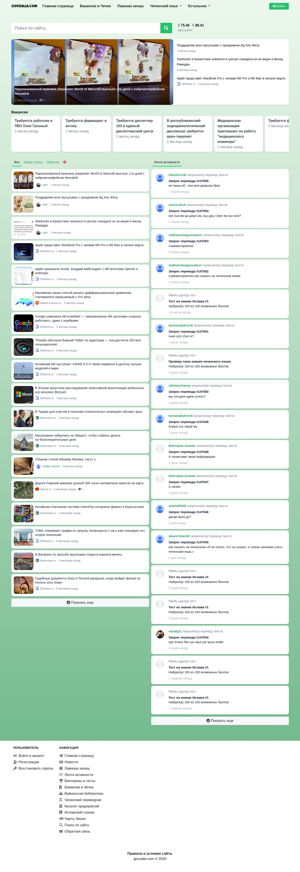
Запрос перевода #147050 (189, 391)
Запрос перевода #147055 (189, 181)
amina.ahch (178, 205)
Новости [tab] (53, 162)
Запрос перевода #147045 (189, 542)
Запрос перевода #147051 (189, 331)
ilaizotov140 (178, 175)
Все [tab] (17, 162)
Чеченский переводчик (80, 800)
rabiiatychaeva (180, 385)
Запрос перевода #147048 (189, 452)
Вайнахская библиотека (81, 793)
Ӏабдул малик (51, 466)
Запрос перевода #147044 (189, 637)
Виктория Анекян (183, 445)
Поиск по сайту (74, 825)
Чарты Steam (72, 819)
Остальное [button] (198, 6)
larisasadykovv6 (181, 325)
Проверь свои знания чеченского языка (200, 361)
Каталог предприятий (79, 806)
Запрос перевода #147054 (189, 211)
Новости (68, 762)
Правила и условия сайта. (150, 853)
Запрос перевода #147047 (189, 482)
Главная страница (58, 6)
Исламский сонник (76, 812)
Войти (279, 6)
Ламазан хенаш (130, 6)
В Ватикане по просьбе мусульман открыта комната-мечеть (78, 554)
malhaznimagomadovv (186, 235)
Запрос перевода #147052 (189, 271)
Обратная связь (74, 831)
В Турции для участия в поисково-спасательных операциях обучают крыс (88, 411)
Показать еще (80, 602)
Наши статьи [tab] (33, 162)
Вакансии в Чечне (95, 6)
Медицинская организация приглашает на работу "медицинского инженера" (237, 131)
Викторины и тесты (77, 781)
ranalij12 (175, 631)
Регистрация (26, 762)
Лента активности (76, 775)
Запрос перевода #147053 (189, 241)
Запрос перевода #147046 (189, 512)
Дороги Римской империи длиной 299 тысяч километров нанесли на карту (89, 483)
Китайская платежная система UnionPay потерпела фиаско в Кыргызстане (89, 507)
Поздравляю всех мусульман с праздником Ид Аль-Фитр (218, 45)
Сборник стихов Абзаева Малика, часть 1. (66, 459)
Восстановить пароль (33, 768)
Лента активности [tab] (167, 162)
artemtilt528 (178, 506)
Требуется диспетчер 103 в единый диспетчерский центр (134, 126)
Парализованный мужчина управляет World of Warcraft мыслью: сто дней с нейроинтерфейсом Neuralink (90, 91)
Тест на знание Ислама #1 (189, 301)
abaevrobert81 (180, 536)
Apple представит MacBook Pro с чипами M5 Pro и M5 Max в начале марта (231, 78)
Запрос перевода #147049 (189, 422)
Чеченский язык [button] (164, 6)
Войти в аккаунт (29, 756)
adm (45, 184)
